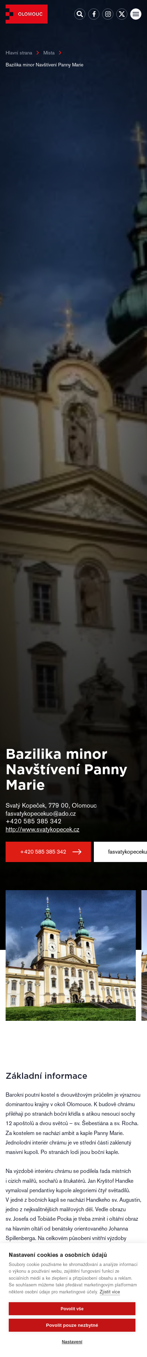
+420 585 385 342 (43, 851)
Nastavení (72, 1341)
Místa (49, 53)
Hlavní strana (19, 53)
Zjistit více (110, 1292)
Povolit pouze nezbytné (72, 1325)
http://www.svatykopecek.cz (42, 829)
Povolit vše (72, 1308)
